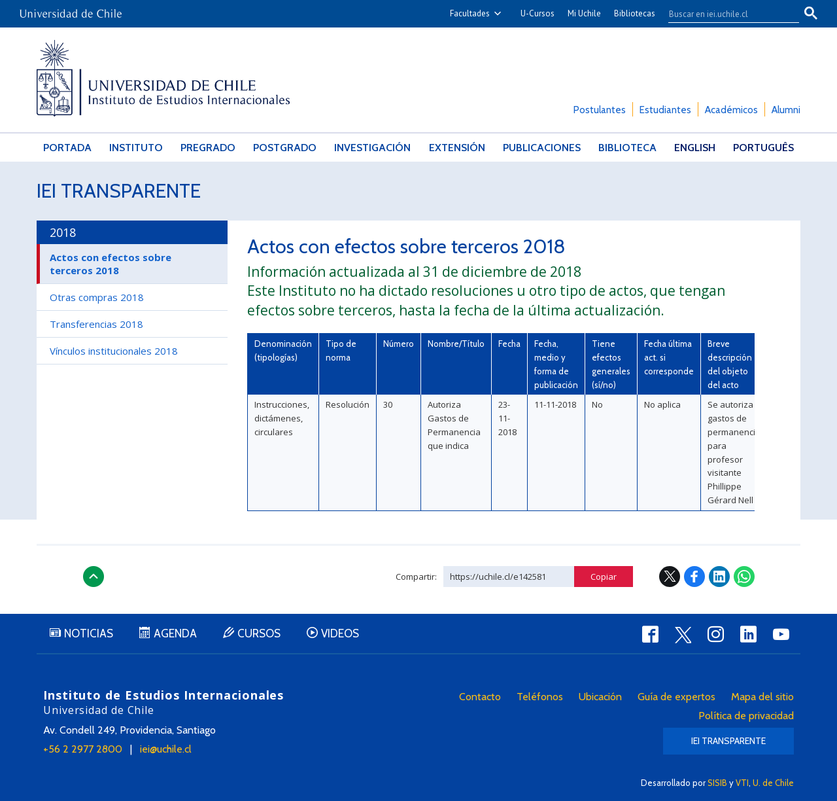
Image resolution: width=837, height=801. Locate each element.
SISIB (717, 782)
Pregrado (207, 147)
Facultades (470, 13)
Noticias (88, 633)
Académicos (731, 110)
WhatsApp (744, 576)
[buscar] (725, 14)
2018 (63, 232)
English (694, 147)
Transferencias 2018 (96, 323)
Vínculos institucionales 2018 (114, 350)
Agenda (175, 633)
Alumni (786, 110)
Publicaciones (542, 147)
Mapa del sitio (762, 696)
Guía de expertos (676, 696)
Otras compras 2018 (97, 297)
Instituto (136, 147)
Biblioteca (627, 147)
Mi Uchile (584, 13)
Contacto (480, 696)
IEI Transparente (119, 191)
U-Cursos (538, 13)
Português (763, 147)
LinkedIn (719, 576)
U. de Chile (773, 782)
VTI (742, 782)
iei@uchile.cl (166, 749)
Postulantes (599, 110)
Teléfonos (540, 696)
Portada (67, 147)
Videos (340, 633)
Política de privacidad (746, 715)
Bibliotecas (634, 13)
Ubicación (600, 696)
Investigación (372, 147)
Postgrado (284, 147)
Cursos (259, 633)
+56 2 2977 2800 (82, 749)
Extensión (457, 147)
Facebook (694, 576)
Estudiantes (665, 110)
